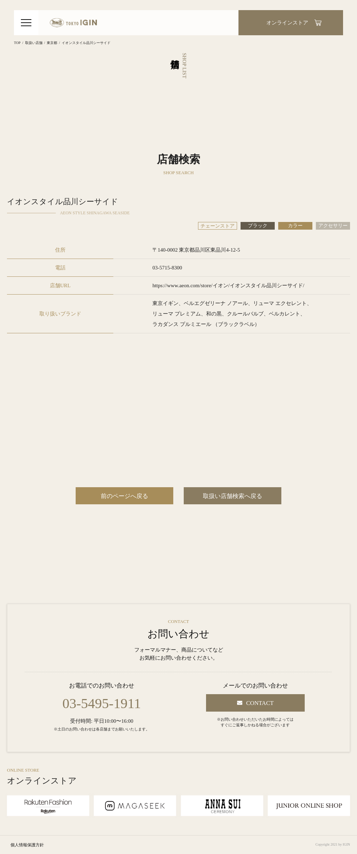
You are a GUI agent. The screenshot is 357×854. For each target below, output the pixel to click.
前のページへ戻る (124, 496)
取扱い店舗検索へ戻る (232, 496)
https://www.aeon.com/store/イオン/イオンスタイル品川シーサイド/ (228, 285)
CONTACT (260, 703)
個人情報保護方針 (27, 844)
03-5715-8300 (167, 267)
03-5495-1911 (101, 704)
